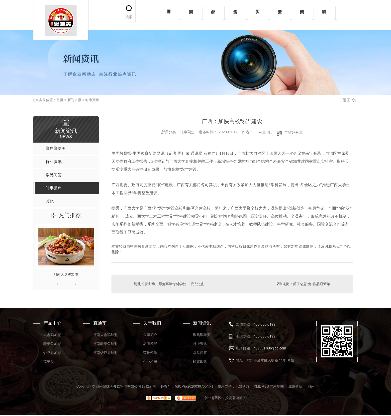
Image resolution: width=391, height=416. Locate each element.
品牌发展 (150, 344)
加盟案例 (235, 15)
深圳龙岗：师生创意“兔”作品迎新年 (302, 284)
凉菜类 (48, 362)
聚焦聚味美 (201, 335)
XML (257, 386)
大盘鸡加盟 (52, 335)
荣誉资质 (280, 15)
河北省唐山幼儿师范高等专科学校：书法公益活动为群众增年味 (171, 284)
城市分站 (295, 386)
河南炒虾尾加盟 (105, 353)
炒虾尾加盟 (52, 353)
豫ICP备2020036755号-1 (194, 386)
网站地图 (277, 386)
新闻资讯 (302, 15)
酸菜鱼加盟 (52, 344)
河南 (311, 386)
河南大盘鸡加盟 (66, 274)
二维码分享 (293, 132)
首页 (59, 100)
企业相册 (150, 362)
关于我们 (258, 15)
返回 (349, 100)
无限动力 (242, 386)
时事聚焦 (92, 100)
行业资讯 (200, 344)
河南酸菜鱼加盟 (105, 344)
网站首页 (169, 15)
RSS (265, 386)
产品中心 (213, 15)
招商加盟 (191, 15)
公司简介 (150, 335)
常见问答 (200, 353)
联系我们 (324, 15)
